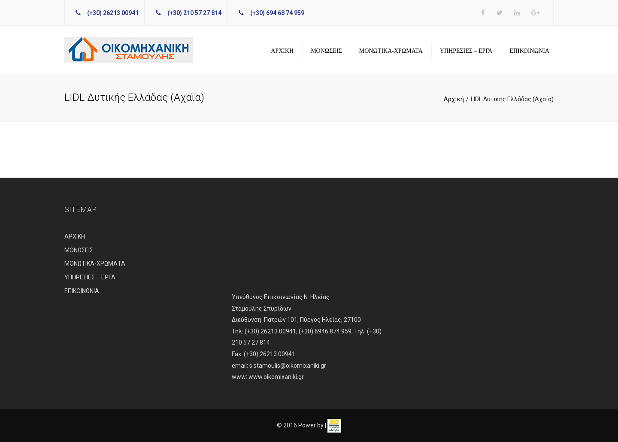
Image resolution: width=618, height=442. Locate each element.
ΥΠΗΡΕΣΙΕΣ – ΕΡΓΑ (466, 51)
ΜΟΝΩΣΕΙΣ (326, 51)
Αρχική (454, 99)
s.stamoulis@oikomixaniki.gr (287, 365)
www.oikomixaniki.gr (276, 376)
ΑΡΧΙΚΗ (282, 51)
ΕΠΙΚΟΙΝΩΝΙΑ (529, 51)
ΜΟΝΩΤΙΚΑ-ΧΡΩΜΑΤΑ (391, 51)
